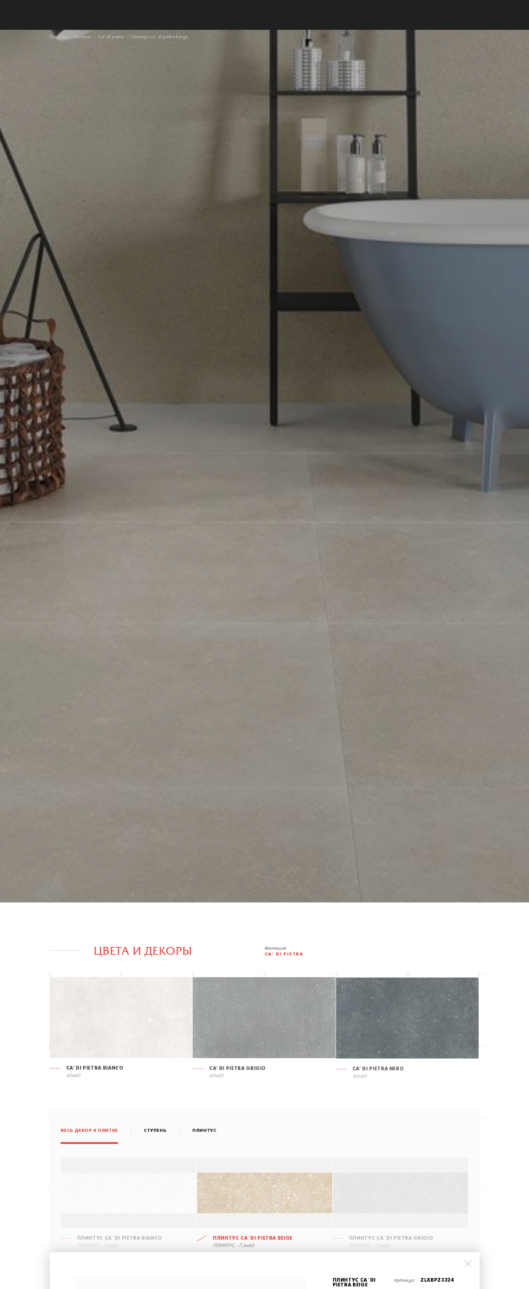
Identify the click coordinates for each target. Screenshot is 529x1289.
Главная (58, 37)
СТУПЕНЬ (155, 1130)
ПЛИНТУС (204, 1130)
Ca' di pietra (111, 37)
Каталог (82, 37)
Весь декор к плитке (89, 1130)
